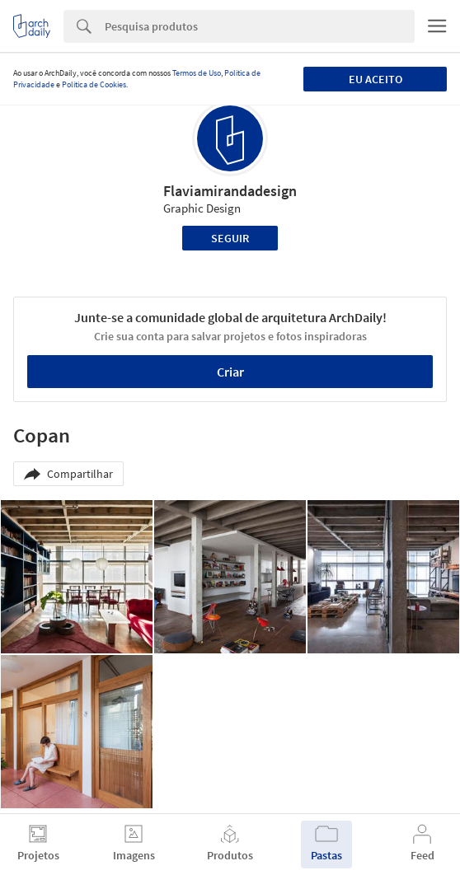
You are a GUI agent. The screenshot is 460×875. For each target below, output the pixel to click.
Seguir (230, 238)
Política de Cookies (94, 84)
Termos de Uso (196, 73)
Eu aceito (375, 79)
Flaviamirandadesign (230, 190)
